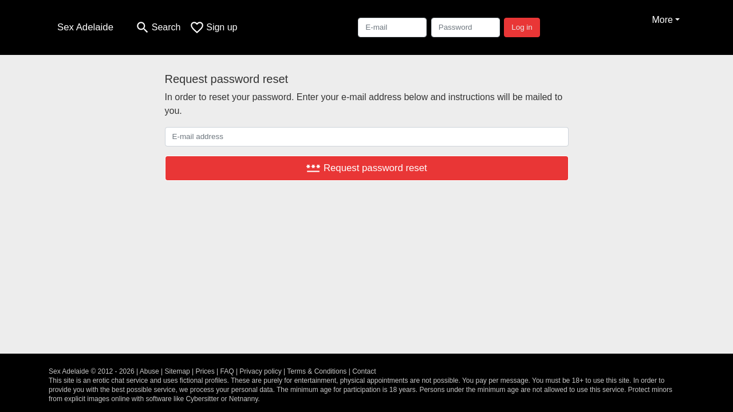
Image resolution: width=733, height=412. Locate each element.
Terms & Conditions (316, 371)
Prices (204, 371)
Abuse (149, 371)
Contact (364, 371)
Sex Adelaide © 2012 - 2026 (92, 371)
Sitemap (177, 371)
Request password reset (366, 168)
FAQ (227, 371)
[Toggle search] (158, 27)
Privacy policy (260, 371)
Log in (522, 27)
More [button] (662, 20)
